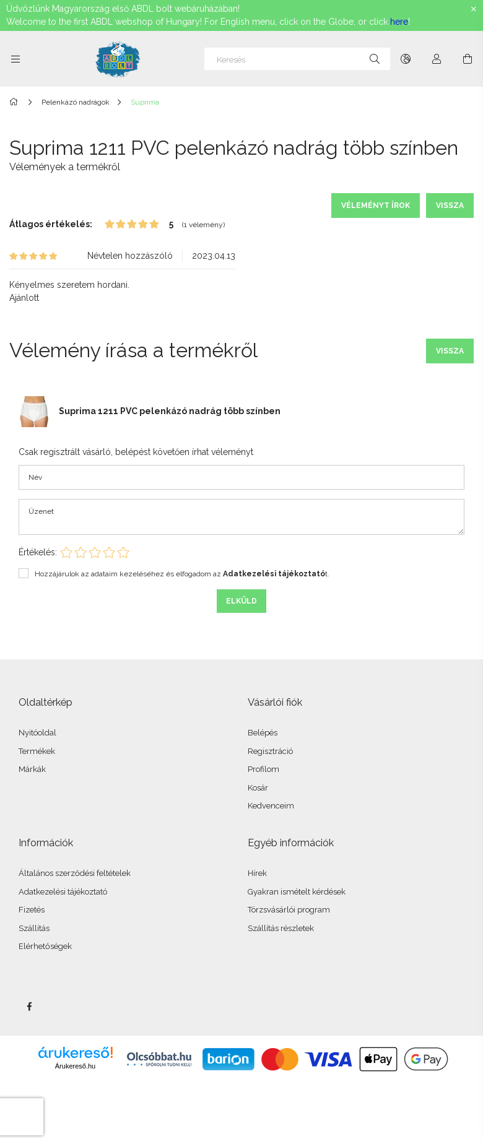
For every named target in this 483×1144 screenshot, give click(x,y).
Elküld (241, 601)
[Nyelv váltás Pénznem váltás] (405, 59)
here (399, 22)
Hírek (257, 873)
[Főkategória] (15, 102)
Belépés (262, 732)
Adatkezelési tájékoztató (63, 891)
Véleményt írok (375, 205)
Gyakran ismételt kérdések (297, 891)
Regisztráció (270, 751)
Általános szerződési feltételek (75, 873)
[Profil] (436, 59)
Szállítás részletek (281, 928)
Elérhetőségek (45, 946)
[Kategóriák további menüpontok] (15, 59)
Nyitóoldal (37, 732)
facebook (29, 1006)
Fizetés (32, 909)
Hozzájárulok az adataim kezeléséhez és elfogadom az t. (182, 574)
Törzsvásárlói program (289, 909)
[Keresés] (297, 59)
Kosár (258, 787)
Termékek (37, 751)
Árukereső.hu (75, 1066)
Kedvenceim (271, 805)
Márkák (32, 769)
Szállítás (34, 928)
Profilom (263, 769)
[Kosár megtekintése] (467, 59)
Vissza (450, 205)
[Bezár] (473, 9)
